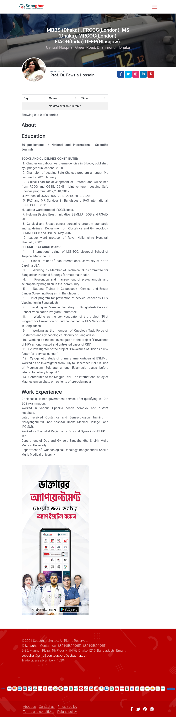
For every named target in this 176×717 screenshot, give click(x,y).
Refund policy (67, 712)
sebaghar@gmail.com (37, 655)
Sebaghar (32, 646)
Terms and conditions (38, 712)
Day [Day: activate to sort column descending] (26, 98)
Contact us (47, 706)
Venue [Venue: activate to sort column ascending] (53, 98)
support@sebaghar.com (71, 655)
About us (29, 706)
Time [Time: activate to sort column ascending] (84, 98)
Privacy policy (67, 706)
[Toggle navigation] (154, 7)
